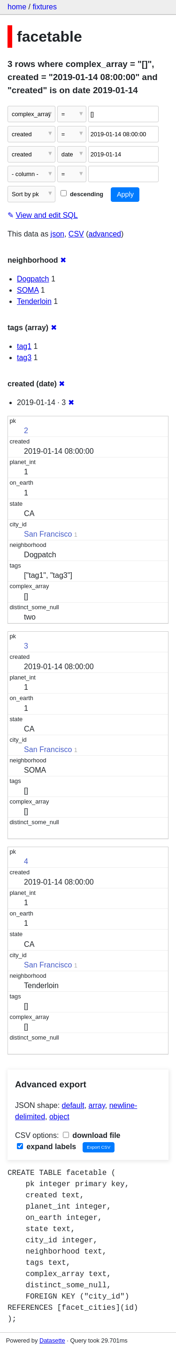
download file (92, 1135)
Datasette (52, 1340)
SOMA (27, 290)
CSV (76, 234)
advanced (105, 234)
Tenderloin (34, 301)
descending (82, 194)
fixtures (44, 7)
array (97, 1105)
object (59, 1117)
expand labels (46, 1147)
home (17, 7)
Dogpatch (33, 279)
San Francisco (48, 534)
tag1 (24, 346)
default (73, 1105)
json (57, 234)
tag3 (24, 358)
